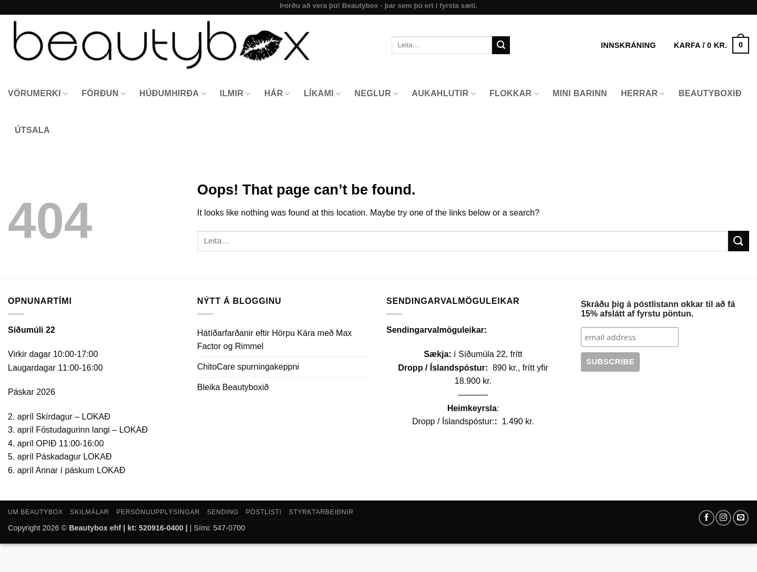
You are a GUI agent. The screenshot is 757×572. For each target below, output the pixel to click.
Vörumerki (38, 94)
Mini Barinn (580, 93)
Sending (223, 512)
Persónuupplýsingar (158, 512)
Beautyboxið (710, 93)
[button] (711, 45)
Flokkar (514, 94)
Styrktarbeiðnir (321, 512)
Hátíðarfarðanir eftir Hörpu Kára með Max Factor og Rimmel (274, 340)
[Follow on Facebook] (706, 518)
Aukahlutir (444, 94)
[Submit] (501, 45)
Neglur (376, 94)
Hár (277, 94)
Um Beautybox (35, 512)
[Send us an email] (741, 518)
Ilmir (235, 94)
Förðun (103, 94)
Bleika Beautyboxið (233, 387)
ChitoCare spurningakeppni (248, 366)
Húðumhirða (172, 94)
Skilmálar (89, 512)
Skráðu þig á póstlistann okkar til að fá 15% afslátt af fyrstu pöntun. (658, 309)
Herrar (643, 94)
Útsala (32, 130)
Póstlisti (264, 512)
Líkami (322, 94)
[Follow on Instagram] (723, 518)
